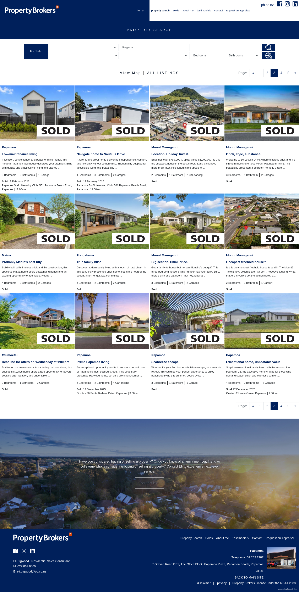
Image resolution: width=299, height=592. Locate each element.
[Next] (295, 73)
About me (188, 10)
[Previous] (253, 73)
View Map (130, 73)
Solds (176, 10)
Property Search (160, 10)
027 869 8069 (24, 566)
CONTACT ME (149, 483)
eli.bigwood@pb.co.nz (31, 571)
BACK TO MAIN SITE (249, 577)
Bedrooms (200, 55)
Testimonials (204, 10)
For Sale (35, 51)
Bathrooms (244, 56)
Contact (218, 10)
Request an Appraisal (238, 10)
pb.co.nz (268, 5)
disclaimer (204, 583)
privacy (222, 583)
